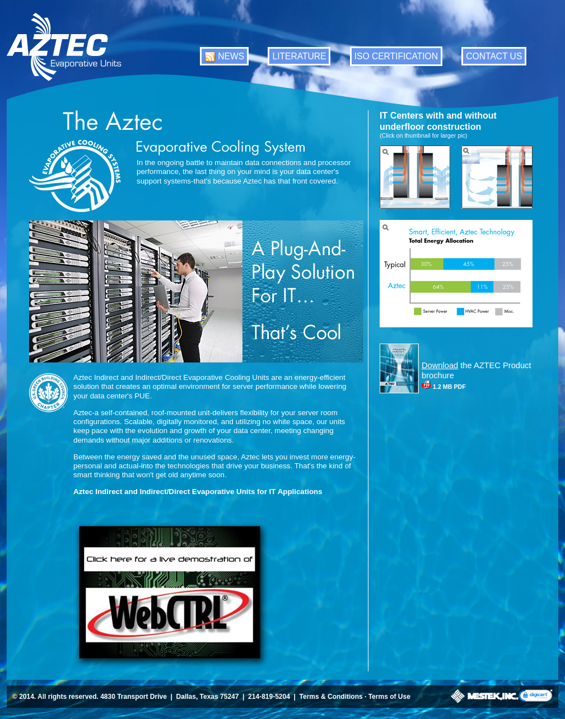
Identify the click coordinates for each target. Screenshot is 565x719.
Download (440, 365)
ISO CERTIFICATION (396, 56)
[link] (536, 696)
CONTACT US (494, 56)
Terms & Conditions (331, 697)
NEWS (231, 56)
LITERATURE (299, 56)
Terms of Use (389, 697)
